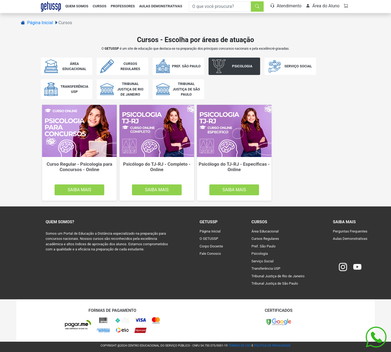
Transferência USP (265, 268)
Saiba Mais (79, 189)
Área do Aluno (322, 5)
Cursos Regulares (265, 239)
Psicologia (259, 254)
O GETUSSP (209, 239)
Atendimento (285, 5)
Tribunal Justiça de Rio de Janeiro (277, 276)
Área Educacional (265, 231)
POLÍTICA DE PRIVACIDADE (272, 345)
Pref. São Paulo (263, 246)
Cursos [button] (99, 6)
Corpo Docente (211, 246)
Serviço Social (262, 261)
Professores (123, 6)
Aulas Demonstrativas (160, 6)
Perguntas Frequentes (350, 231)
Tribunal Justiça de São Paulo (274, 283)
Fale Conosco (210, 254)
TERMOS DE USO (239, 345)
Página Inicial (40, 22)
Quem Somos (77, 6)
